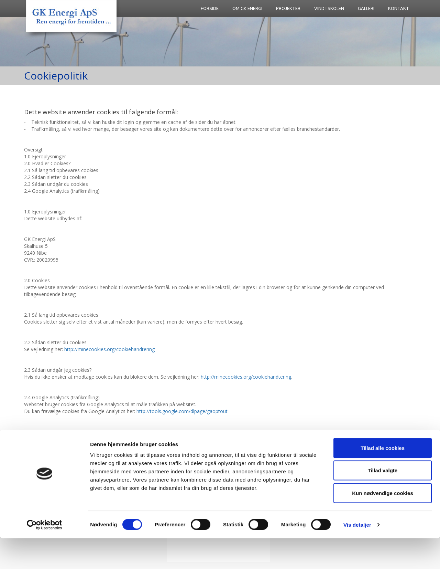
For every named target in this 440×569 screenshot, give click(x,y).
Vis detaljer (357, 555)
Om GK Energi (247, 8)
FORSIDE (210, 8)
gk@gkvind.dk (167, 452)
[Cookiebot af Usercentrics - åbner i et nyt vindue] (44, 555)
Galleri (366, 8)
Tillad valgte (382, 501)
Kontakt (398, 8)
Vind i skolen (329, 8)
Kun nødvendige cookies (382, 524)
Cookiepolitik (237, 452)
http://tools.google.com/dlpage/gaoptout (182, 411)
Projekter (288, 8)
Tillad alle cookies (383, 479)
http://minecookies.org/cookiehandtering (109, 349)
